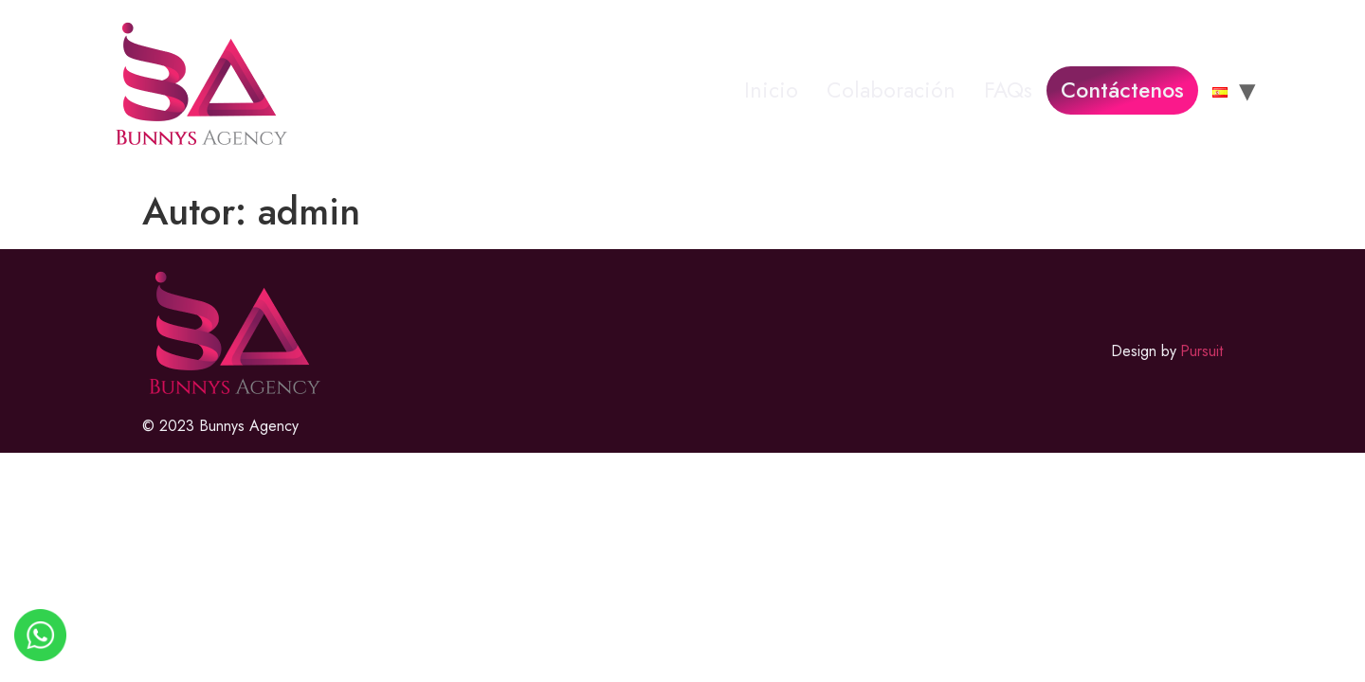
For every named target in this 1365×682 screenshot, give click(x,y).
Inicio (771, 90)
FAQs (1008, 90)
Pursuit (1201, 351)
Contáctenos (1122, 90)
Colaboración (891, 90)
